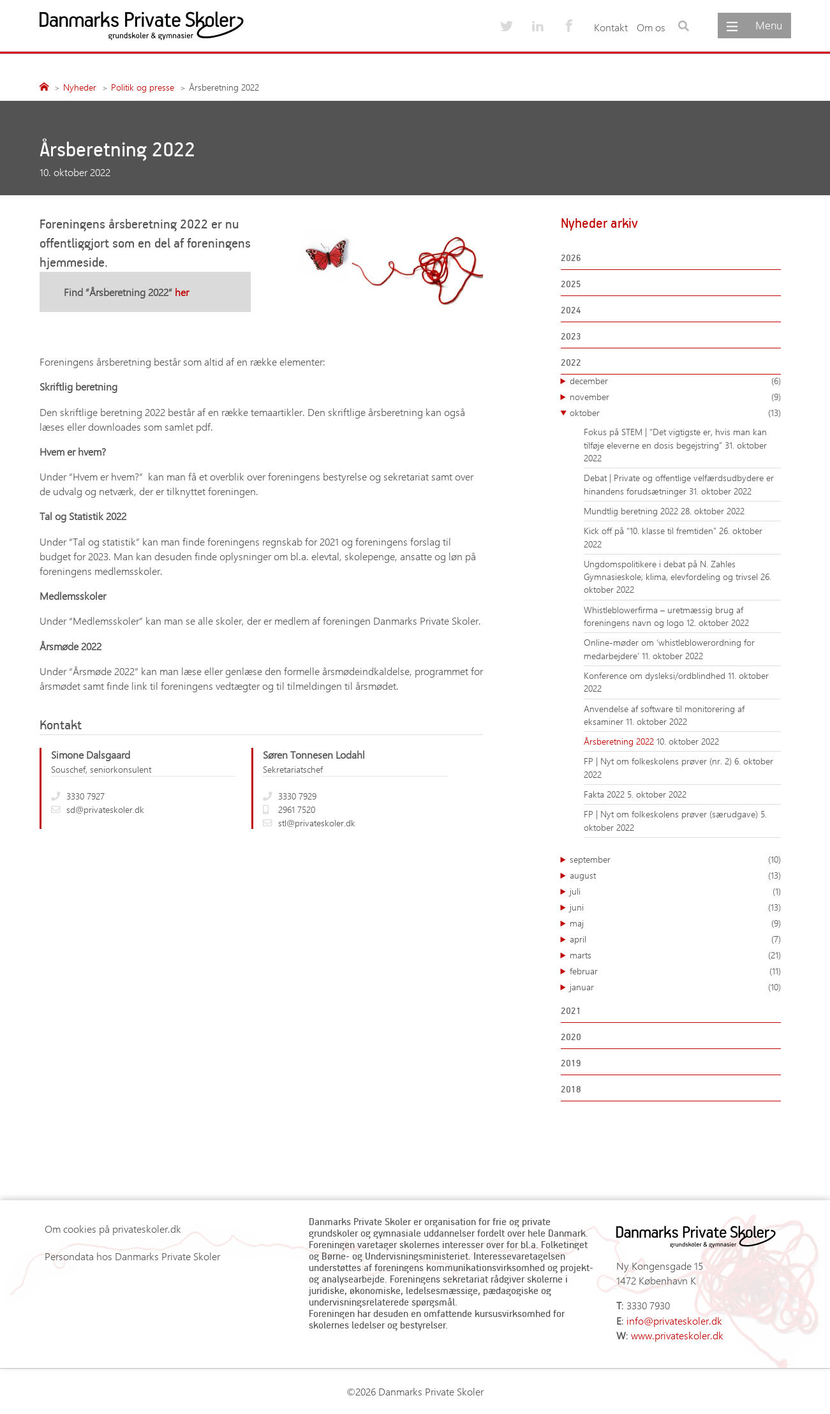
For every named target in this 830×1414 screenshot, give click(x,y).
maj (675, 923)
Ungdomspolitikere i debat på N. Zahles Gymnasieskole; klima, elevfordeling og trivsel (672, 570)
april (675, 939)
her (182, 292)
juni (675, 907)
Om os (651, 27)
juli (675, 891)
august (675, 875)
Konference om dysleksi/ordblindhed (656, 675)
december (675, 381)
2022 (571, 362)
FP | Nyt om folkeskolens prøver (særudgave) (672, 814)
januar (675, 987)
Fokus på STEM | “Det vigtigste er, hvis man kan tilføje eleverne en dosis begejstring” (675, 438)
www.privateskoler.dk (677, 1335)
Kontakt (611, 27)
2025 (571, 284)
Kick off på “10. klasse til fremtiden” (651, 531)
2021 (571, 1010)
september (675, 859)
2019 (571, 1063)
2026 (571, 257)
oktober (675, 412)
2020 (571, 1037)
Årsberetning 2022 (620, 741)
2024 (571, 310)
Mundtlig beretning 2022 (632, 511)
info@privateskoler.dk (674, 1320)
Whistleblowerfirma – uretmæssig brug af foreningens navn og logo (663, 616)
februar (675, 971)
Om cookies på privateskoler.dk (113, 1228)
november (675, 397)
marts (675, 955)
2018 (571, 1089)
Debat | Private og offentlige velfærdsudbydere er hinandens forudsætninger (679, 484)
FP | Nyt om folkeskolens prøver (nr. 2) (659, 761)
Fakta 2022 (605, 794)
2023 (571, 336)
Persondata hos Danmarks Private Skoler (132, 1256)
